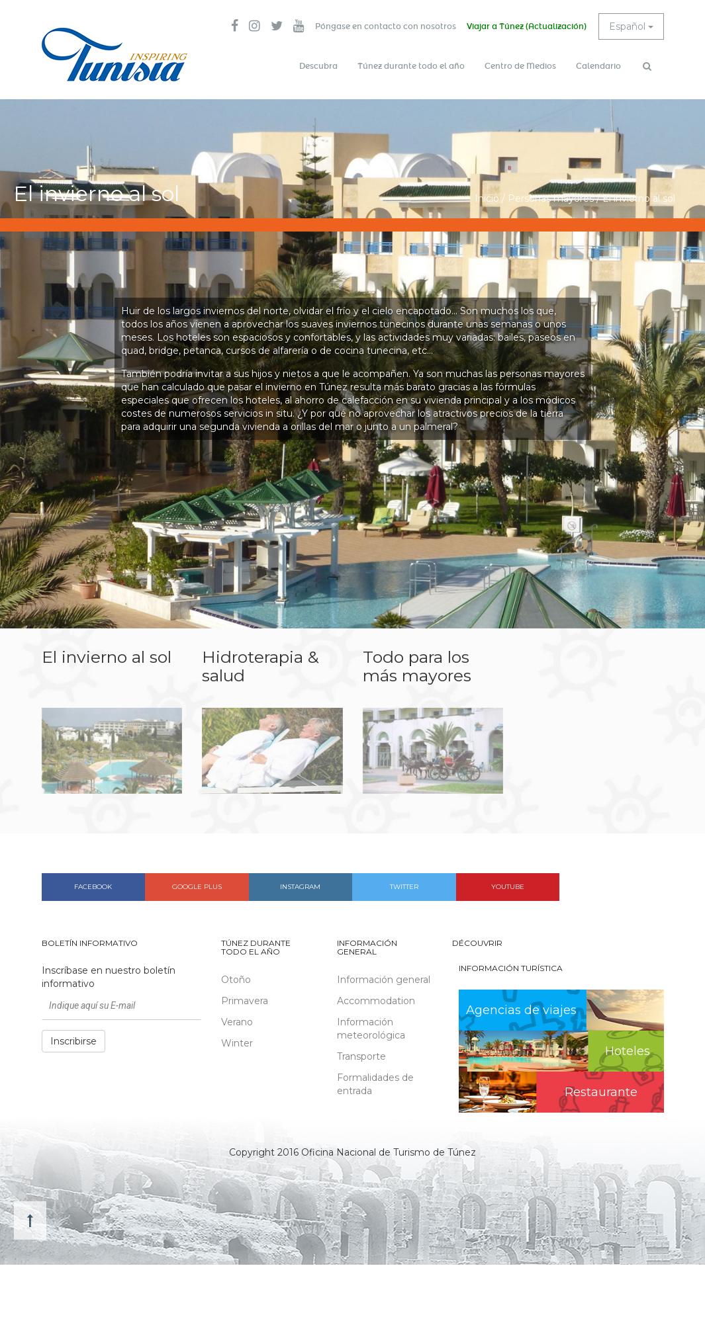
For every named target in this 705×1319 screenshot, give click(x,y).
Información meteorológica (371, 1028)
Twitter (404, 886)
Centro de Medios (520, 66)
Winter (237, 1043)
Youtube (507, 886)
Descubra (318, 66)
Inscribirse (73, 1041)
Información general (383, 980)
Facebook (93, 886)
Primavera (244, 1001)
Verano (237, 1022)
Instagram (300, 886)
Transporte (361, 1056)
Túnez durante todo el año (411, 66)
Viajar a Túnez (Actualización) (527, 26)
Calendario (598, 66)
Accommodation (376, 1001)
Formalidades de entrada (375, 1084)
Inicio (487, 198)
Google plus (197, 886)
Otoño (236, 980)
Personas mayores (551, 198)
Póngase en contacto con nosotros (385, 26)
